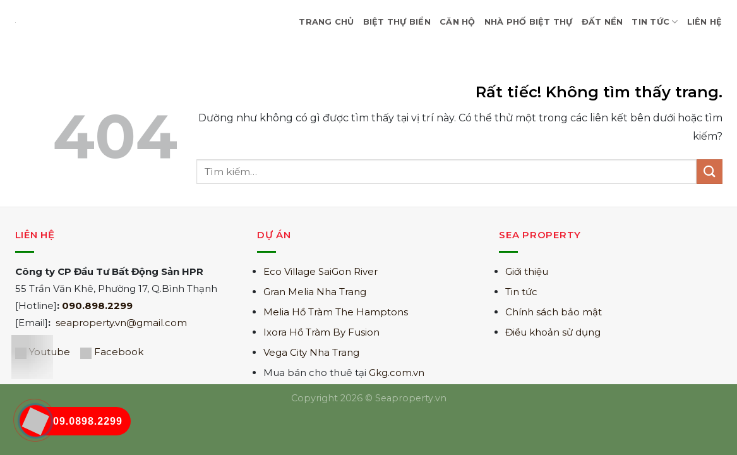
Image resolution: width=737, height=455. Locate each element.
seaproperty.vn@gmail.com (121, 323)
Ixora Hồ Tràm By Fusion (321, 332)
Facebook (118, 352)
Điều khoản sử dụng (553, 332)
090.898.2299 (97, 306)
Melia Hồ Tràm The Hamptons (335, 312)
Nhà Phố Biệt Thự (528, 22)
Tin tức (521, 292)
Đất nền (602, 22)
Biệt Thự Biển (397, 22)
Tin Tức (655, 22)
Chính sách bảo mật (553, 312)
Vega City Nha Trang (311, 352)
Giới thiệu (526, 271)
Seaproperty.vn (410, 398)
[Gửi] (709, 171)
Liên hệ (704, 22)
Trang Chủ (326, 22)
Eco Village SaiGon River (320, 271)
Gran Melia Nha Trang (314, 292)
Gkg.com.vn (396, 373)
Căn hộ (458, 22)
